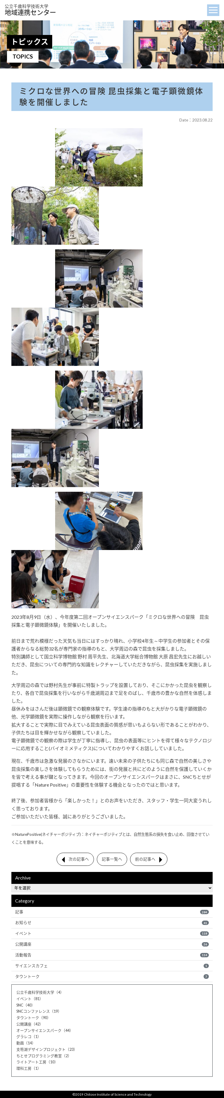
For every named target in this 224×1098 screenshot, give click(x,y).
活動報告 (112, 955)
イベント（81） (29, 998)
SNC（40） (25, 1005)
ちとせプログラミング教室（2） (43, 1055)
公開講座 (112, 944)
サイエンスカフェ (112, 965)
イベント (112, 933)
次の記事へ (79, 859)
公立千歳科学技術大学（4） (40, 992)
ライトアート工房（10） (37, 1062)
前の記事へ (145, 859)
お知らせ (112, 922)
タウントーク (112, 976)
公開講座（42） (29, 1024)
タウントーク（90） (33, 1017)
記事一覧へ (112, 859)
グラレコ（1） (28, 1036)
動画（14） (26, 1043)
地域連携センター (30, 10)
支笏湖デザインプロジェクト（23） (46, 1049)
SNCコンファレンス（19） (39, 1011)
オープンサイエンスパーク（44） (44, 1030)
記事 (112, 912)
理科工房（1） (28, 1068)
